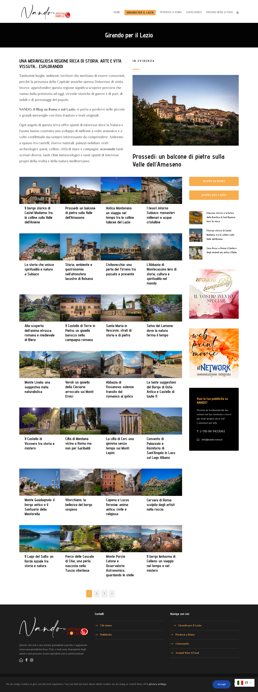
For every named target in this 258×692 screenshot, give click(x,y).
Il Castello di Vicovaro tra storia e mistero (40, 443)
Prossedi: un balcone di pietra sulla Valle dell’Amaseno (179, 160)
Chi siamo (106, 625)
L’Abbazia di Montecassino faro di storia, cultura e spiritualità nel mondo (161, 274)
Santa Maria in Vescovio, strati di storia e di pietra (118, 330)
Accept (221, 684)
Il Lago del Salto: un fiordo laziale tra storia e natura (39, 561)
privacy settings (157, 684)
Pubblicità (106, 634)
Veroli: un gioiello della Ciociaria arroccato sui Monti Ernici (79, 389)
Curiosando (194, 12)
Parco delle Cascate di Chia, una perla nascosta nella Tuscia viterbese (79, 563)
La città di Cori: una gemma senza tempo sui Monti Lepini (120, 445)
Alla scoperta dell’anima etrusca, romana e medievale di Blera (40, 332)
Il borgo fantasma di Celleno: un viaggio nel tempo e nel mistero (161, 563)
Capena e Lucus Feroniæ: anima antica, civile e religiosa (117, 506)
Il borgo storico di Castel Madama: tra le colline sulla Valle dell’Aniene (39, 215)
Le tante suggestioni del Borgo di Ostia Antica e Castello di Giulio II (161, 389)
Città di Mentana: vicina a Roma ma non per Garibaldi (78, 443)
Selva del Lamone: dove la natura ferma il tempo (160, 330)
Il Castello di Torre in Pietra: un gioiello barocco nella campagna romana (80, 332)
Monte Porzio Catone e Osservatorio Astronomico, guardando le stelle (120, 565)
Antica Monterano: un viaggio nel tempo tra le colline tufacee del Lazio (120, 215)
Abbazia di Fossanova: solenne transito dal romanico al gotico (120, 389)
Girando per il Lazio (140, 12)
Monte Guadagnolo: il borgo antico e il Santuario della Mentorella (40, 506)
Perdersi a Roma (171, 12)
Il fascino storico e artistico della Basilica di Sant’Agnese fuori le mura (221, 217)
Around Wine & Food (219, 12)
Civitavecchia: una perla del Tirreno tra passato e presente (121, 269)
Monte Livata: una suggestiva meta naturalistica (37, 387)
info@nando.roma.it (212, 439)
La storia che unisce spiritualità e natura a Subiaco (39, 269)
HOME (117, 12)
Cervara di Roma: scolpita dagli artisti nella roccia (161, 505)
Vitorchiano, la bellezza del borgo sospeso (78, 504)
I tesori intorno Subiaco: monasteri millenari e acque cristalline (161, 215)
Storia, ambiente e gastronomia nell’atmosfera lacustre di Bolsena (79, 271)
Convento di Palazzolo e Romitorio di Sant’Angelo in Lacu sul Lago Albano (161, 448)
